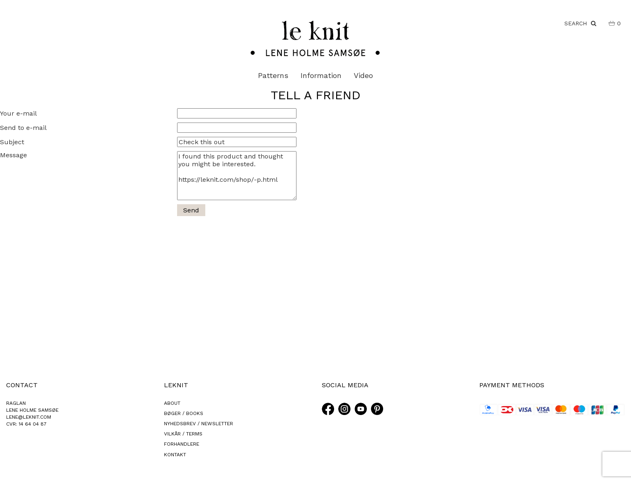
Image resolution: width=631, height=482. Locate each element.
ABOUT (172, 403)
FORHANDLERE (181, 444)
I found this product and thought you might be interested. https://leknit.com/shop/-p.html (236, 175)
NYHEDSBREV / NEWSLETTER (198, 423)
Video (363, 75)
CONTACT (22, 385)
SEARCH (580, 23)
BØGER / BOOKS (183, 413)
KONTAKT (175, 454)
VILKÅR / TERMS (183, 434)
